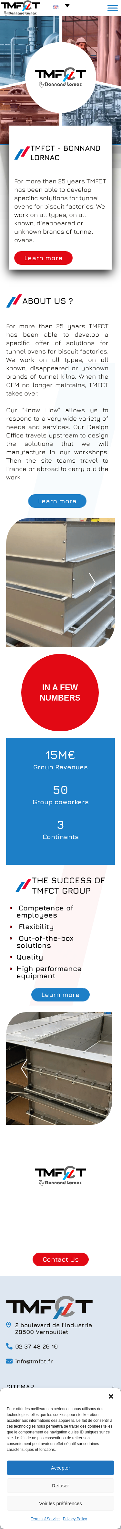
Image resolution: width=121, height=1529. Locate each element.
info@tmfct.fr (34, 1361)
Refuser (60, 1485)
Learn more (43, 258)
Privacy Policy (75, 1519)
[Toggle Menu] (112, 8)
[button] (111, 1396)
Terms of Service (45, 1519)
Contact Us (61, 1259)
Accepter (60, 1468)
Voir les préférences (60, 1503)
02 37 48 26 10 (36, 1346)
